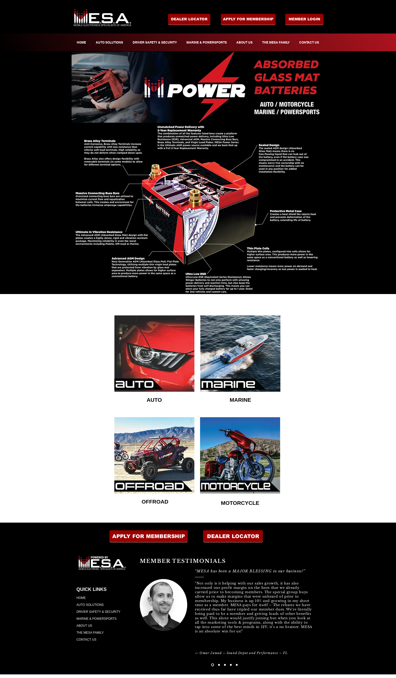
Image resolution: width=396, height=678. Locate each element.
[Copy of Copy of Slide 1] (225, 665)
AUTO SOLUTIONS (90, 605)
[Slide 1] (212, 665)
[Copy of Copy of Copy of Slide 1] (231, 665)
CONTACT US (86, 639)
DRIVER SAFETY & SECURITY (98, 612)
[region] (154, 353)
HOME (81, 598)
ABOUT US (84, 625)
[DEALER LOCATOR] (189, 19)
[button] (233, 536)
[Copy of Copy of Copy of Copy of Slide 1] (237, 665)
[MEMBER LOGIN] (304, 19)
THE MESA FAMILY (90, 632)
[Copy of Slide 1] (219, 665)
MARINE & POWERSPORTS (96, 619)
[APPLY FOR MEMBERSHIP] (248, 19)
